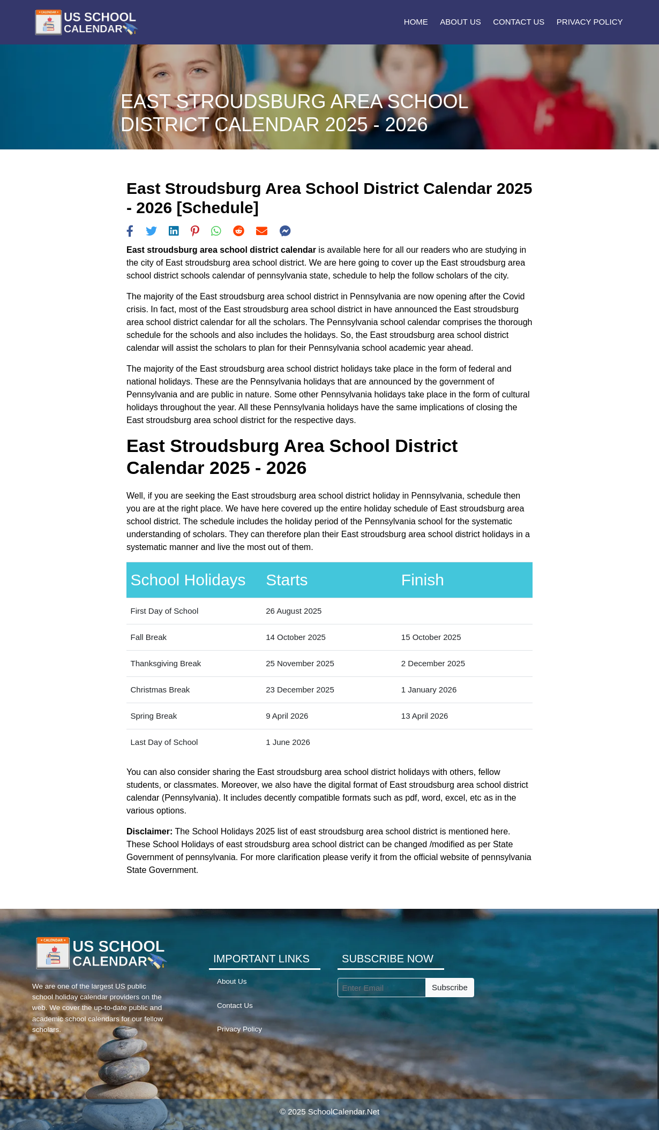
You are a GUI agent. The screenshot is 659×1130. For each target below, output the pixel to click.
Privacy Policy (590, 21)
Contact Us (518, 21)
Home (416, 21)
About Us (460, 21)
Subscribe (450, 987)
